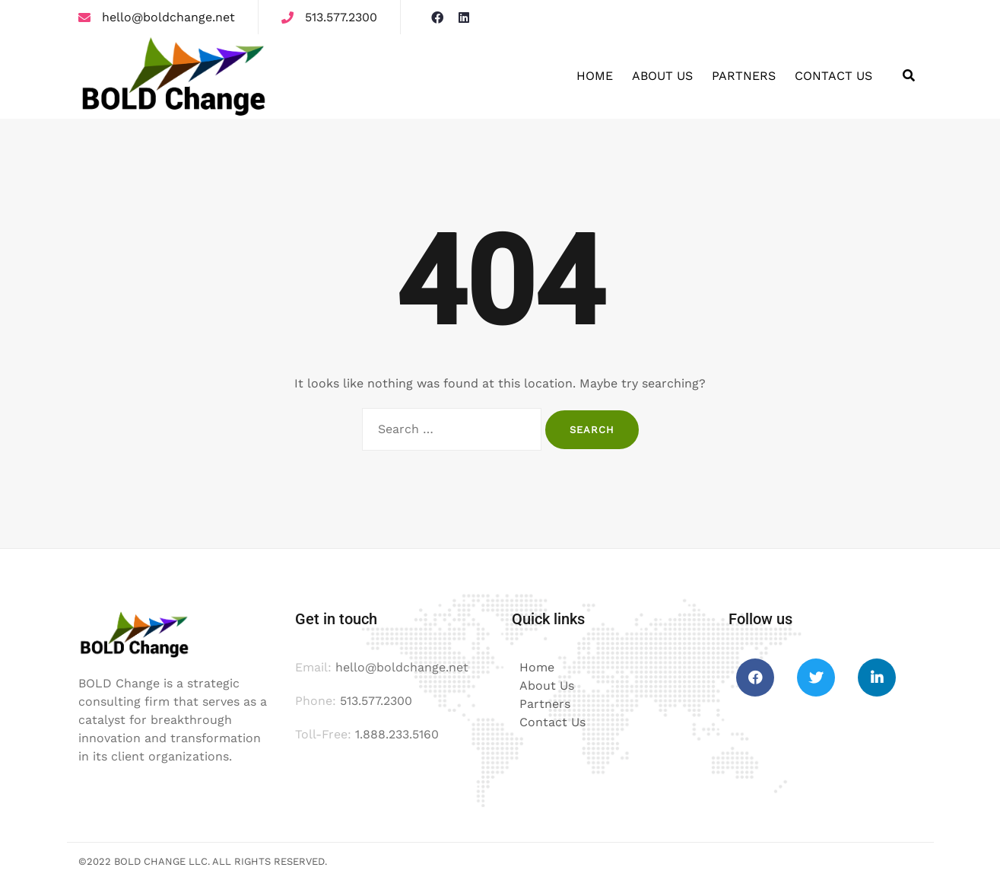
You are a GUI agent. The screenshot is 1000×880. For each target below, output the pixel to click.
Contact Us (833, 76)
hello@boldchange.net (168, 17)
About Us (662, 76)
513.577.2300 (341, 17)
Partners (744, 76)
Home (594, 76)
